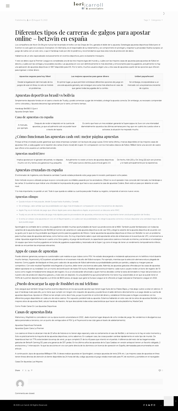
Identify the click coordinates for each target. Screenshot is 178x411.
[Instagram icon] (154, 405)
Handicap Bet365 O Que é (26, 108)
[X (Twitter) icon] (146, 405)
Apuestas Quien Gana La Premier (29, 328)
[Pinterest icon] (152, 405)
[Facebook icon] (144, 405)
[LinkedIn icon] (149, 405)
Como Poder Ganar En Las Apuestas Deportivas (35, 306)
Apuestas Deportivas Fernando (28, 325)
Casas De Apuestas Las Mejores (29, 362)
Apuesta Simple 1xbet (24, 112)
